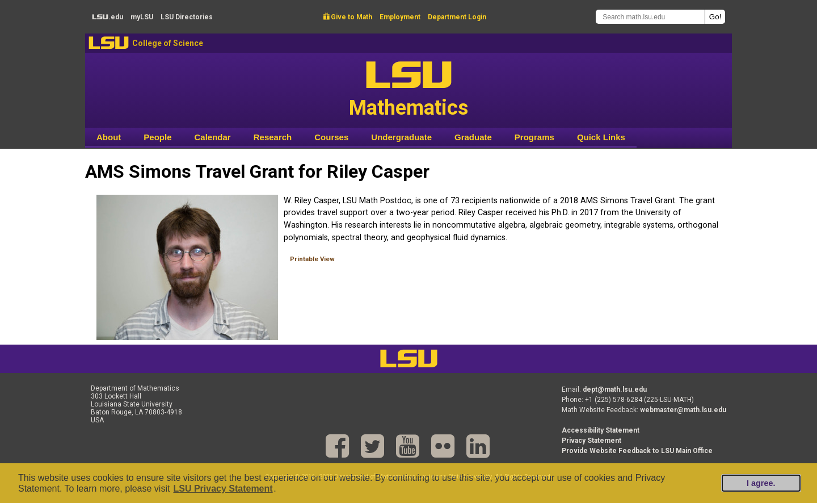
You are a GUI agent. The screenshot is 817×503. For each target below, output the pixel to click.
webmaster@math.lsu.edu (683, 410)
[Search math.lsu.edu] (650, 17)
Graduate (473, 137)
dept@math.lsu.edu (615, 389)
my (141, 17)
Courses (331, 137)
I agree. (761, 483)
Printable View (312, 259)
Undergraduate (401, 137)
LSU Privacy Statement (222, 488)
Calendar (213, 137)
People (157, 137)
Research (273, 137)
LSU (108, 43)
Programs (534, 137)
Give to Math (347, 17)
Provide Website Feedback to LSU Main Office (637, 451)
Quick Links (601, 137)
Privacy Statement (591, 441)
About (108, 137)
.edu (107, 17)
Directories (187, 17)
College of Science (167, 43)
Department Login (457, 17)
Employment (400, 17)
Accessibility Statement (600, 430)
